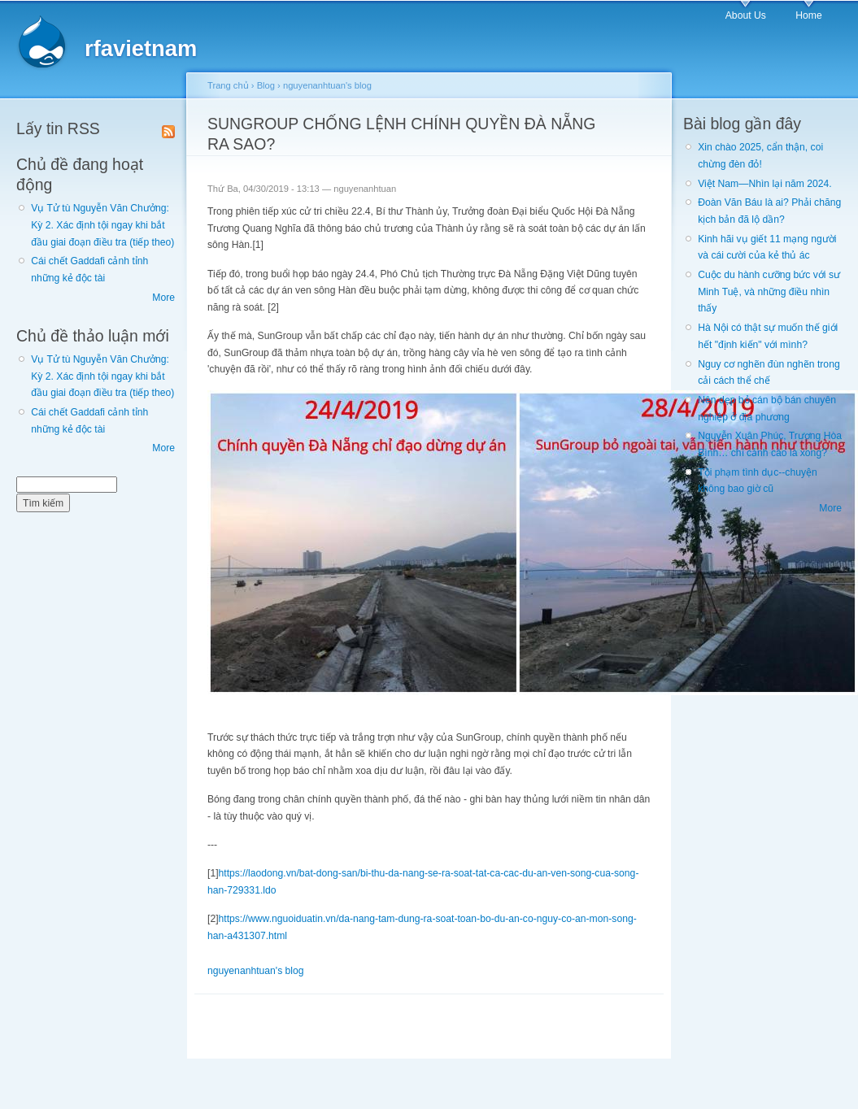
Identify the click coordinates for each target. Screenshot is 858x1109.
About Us (745, 15)
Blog (266, 85)
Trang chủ (228, 85)
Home (808, 15)
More (163, 297)
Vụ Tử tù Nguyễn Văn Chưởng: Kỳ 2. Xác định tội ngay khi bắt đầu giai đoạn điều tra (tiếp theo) (102, 224)
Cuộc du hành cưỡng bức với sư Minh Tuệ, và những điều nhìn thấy (769, 291)
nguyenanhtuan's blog (327, 85)
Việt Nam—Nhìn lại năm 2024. (764, 183)
